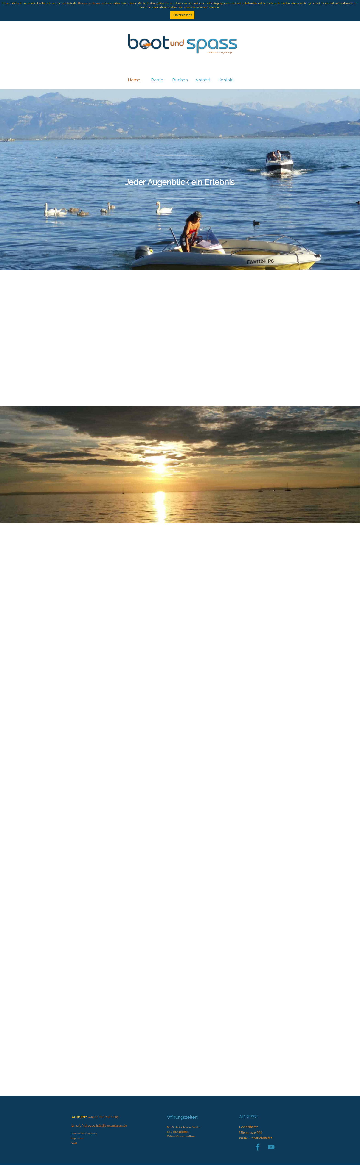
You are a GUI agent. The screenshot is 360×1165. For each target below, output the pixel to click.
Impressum (77, 1138)
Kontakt (226, 79)
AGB (74, 1142)
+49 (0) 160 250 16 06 (103, 1117)
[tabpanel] (219, 52)
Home (134, 79)
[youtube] (271, 1147)
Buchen (180, 79)
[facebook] (258, 1147)
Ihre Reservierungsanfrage (220, 52)
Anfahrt (203, 79)
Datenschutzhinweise (91, 3)
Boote (157, 79)
